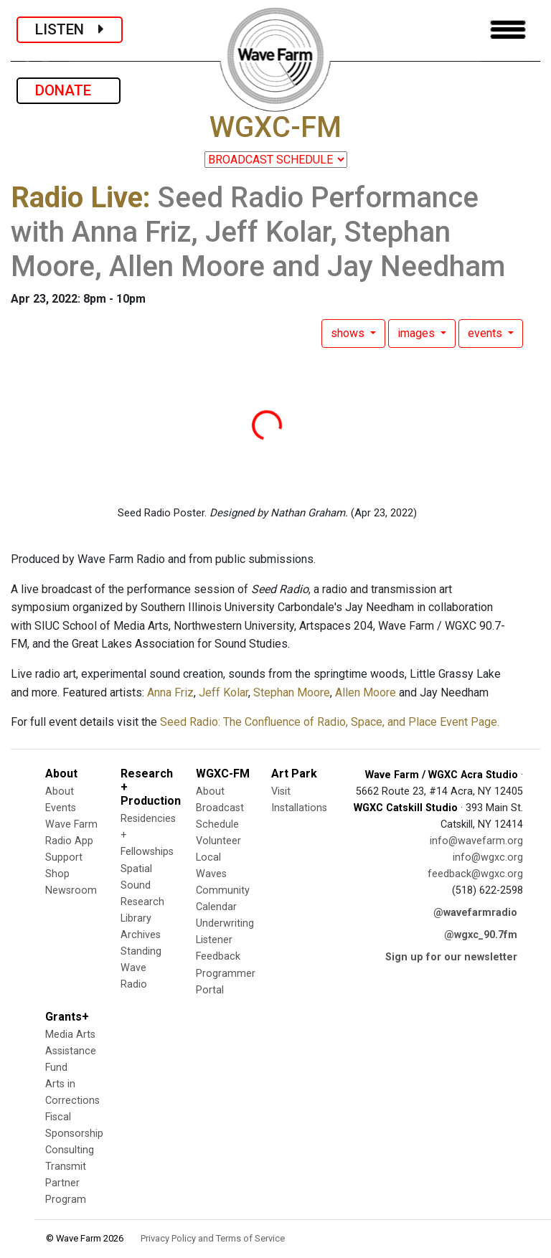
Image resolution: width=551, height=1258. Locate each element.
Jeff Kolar (223, 692)
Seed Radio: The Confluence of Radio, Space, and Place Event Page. (329, 722)
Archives (141, 935)
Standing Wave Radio (141, 967)
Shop (57, 874)
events (486, 333)
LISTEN (69, 29)
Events (60, 808)
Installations (299, 808)
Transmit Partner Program (65, 1183)
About (59, 791)
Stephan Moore (291, 692)
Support (64, 857)
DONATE (68, 90)
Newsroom (71, 890)
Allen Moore (365, 692)
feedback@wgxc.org (475, 874)
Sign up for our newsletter (451, 957)
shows (349, 333)
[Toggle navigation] (507, 29)
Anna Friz (169, 692)
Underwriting (225, 923)
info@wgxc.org (488, 857)
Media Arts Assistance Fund (70, 1051)
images (417, 333)
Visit (281, 791)
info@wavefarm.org (476, 841)
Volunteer (218, 841)
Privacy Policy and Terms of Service (213, 1238)
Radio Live (77, 197)
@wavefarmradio (475, 913)
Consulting (69, 1150)
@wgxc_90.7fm (480, 935)
